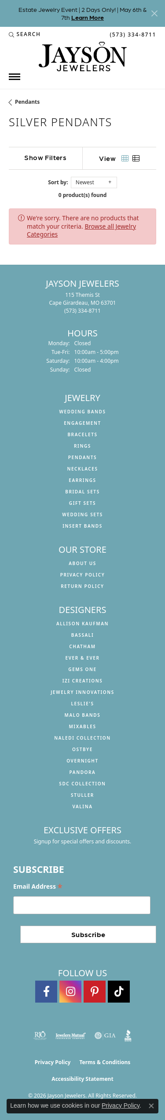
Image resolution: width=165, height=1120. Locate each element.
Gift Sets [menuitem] (82, 503)
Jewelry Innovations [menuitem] (82, 692)
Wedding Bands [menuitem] (82, 412)
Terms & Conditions (104, 1062)
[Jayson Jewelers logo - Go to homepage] (83, 56)
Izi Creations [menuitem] (82, 681)
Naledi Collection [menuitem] (82, 738)
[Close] (154, 13)
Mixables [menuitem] (82, 726)
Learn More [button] (87, 17)
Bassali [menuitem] (82, 635)
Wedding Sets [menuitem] (82, 514)
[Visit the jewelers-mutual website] (70, 1035)
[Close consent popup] (151, 1106)
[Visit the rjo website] (40, 1035)
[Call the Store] (82, 310)
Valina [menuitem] (82, 806)
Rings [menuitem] (82, 446)
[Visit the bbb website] (128, 1035)
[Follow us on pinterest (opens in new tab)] (95, 992)
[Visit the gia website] (105, 1035)
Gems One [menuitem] (82, 669)
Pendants (27, 102)
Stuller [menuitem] (82, 795)
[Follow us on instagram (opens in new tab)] (70, 992)
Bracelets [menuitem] (82, 434)
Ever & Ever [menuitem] (82, 658)
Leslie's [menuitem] (82, 703)
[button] (25, 34)
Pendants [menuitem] (82, 457)
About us (82, 563)
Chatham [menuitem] (82, 646)
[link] (132, 34)
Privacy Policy (82, 575)
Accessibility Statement (82, 1079)
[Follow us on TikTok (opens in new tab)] (119, 992)
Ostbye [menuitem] (82, 749)
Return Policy (82, 586)
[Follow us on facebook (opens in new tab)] (46, 992)
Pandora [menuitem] (83, 772)
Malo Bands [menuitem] (83, 715)
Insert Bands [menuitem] (82, 526)
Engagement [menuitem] (82, 423)
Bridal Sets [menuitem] (82, 492)
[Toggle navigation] (14, 77)
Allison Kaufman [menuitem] (82, 623)
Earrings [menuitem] (82, 480)
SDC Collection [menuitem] (82, 784)
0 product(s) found (83, 195)
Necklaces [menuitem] (82, 469)
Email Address (37, 886)
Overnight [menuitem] (82, 761)
